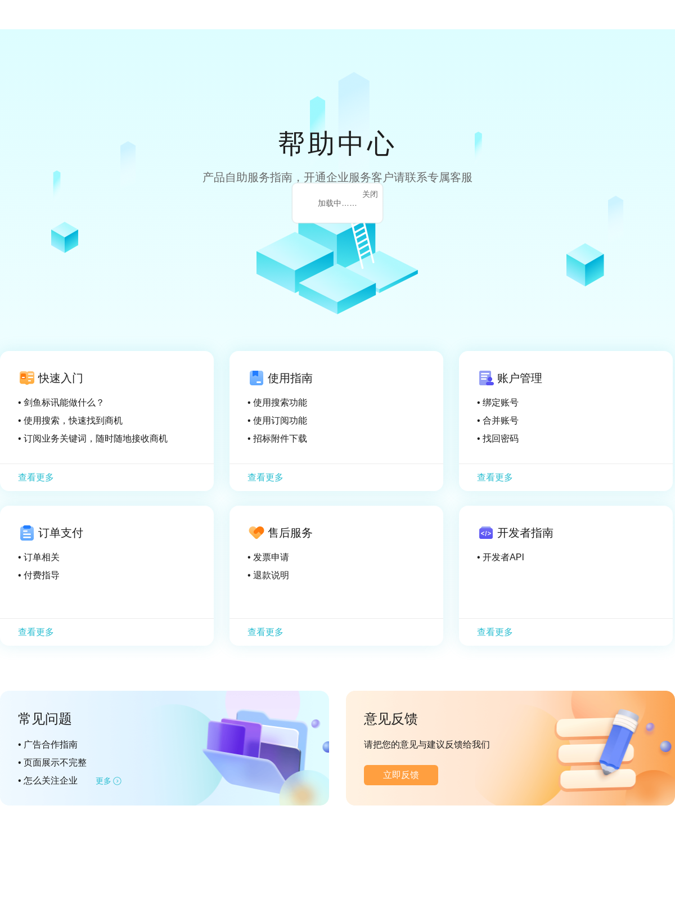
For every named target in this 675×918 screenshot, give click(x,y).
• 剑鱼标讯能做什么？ (61, 402)
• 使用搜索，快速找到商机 (70, 420)
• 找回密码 (498, 438)
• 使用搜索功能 (277, 402)
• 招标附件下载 (277, 438)
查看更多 (36, 477)
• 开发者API (500, 557)
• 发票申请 (268, 557)
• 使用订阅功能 (277, 420)
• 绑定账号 (498, 402)
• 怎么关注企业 (48, 780)
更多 (103, 780)
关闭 (370, 194)
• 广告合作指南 (48, 744)
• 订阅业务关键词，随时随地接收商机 (93, 438)
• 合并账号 (498, 420)
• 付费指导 (39, 575)
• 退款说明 (268, 575)
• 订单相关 (39, 557)
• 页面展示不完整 (52, 762)
